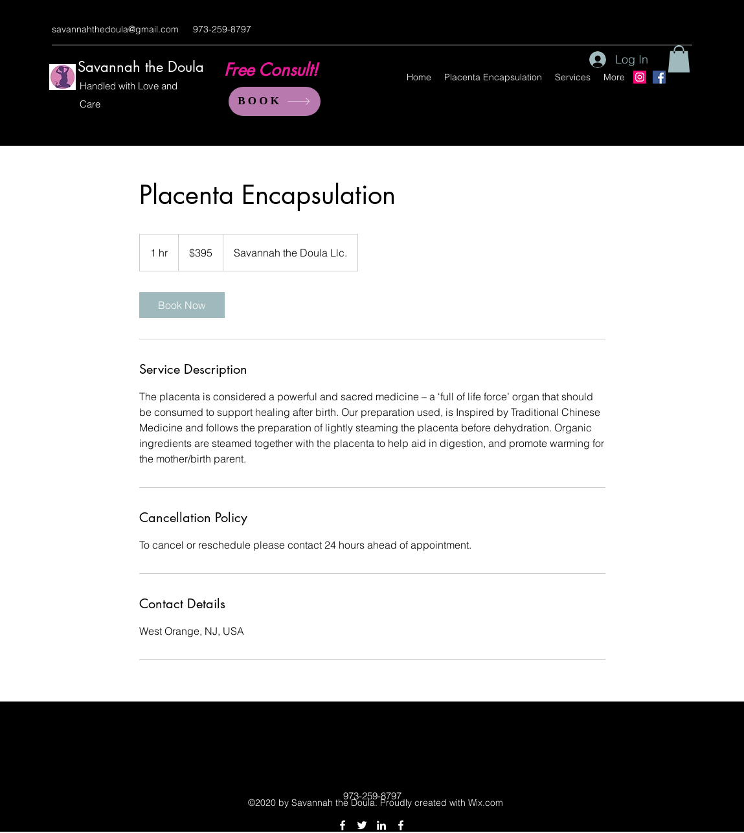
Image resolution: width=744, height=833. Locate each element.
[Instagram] (639, 77)
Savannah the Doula (141, 67)
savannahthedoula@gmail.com (115, 29)
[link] (182, 305)
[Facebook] (659, 77)
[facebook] (342, 825)
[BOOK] (275, 101)
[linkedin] (381, 825)
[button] (679, 59)
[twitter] (361, 825)
